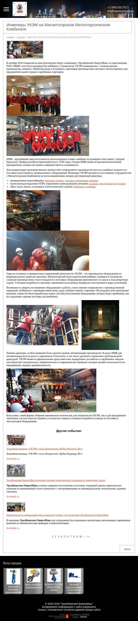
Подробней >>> (13, 458)
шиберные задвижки (85, 186)
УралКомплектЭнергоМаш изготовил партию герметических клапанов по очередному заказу (55, 480)
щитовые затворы (54, 180)
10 (80, 536)
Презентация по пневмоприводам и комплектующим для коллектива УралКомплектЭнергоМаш (57, 515)
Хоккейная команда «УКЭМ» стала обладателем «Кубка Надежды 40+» (44, 448)
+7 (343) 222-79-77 (118, 7)
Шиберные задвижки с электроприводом (13, 589)
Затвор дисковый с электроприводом (33, 585)
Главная (10, 37)
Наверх (127, 549)
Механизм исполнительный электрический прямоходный (74, 588)
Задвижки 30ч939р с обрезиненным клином (53, 587)
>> (88, 536)
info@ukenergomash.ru (120, 11)
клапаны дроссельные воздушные (107, 183)
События (21, 37)
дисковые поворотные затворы (81, 180)
